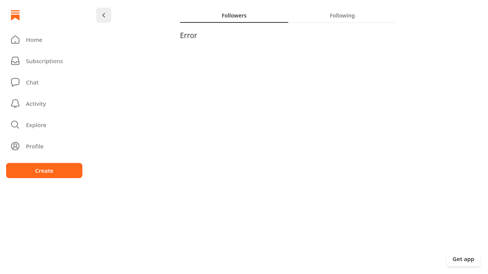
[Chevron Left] (103, 15)
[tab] (234, 15)
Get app (463, 259)
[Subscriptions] (44, 61)
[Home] (15, 15)
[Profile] (44, 146)
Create (44, 170)
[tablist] (288, 15)
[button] (44, 39)
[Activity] (44, 103)
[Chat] (44, 82)
